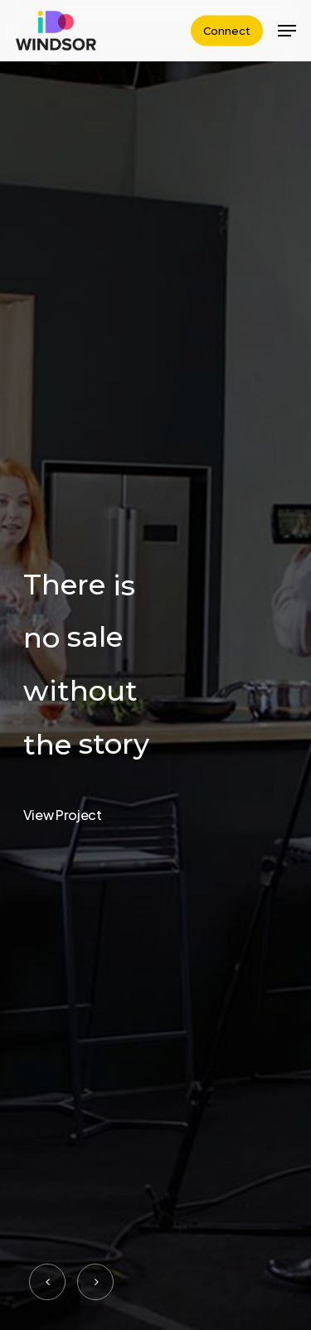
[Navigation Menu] (287, 30)
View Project (62, 814)
